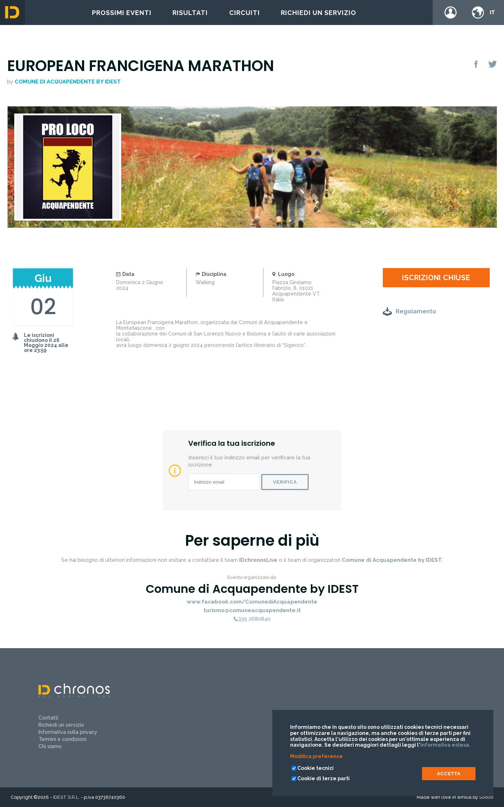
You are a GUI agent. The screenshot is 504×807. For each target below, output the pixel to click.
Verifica (285, 482)
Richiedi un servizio (318, 12)
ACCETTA (449, 773)
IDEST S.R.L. (66, 797)
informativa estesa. (445, 745)
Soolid (486, 797)
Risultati (190, 12)
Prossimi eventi (121, 12)
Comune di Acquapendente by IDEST (68, 82)
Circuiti (244, 12)
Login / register (450, 12)
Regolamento (416, 311)
